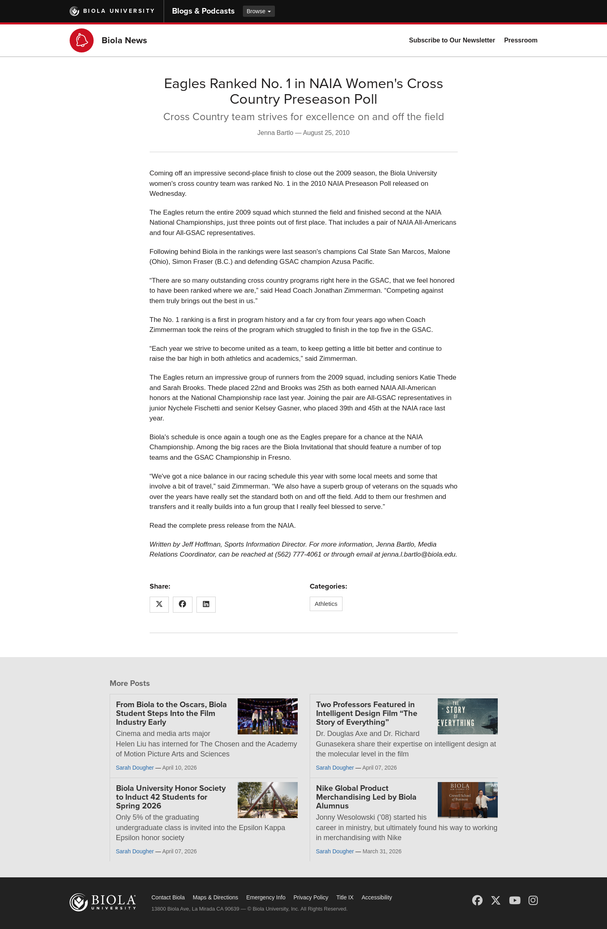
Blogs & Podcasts (203, 11)
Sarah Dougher (135, 767)
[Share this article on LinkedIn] (206, 605)
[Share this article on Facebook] (182, 605)
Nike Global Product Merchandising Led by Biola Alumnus (366, 797)
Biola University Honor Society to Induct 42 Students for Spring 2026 (171, 797)
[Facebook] (477, 901)
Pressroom (521, 40)
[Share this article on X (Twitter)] (159, 605)
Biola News (124, 40)
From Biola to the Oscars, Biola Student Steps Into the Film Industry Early (171, 713)
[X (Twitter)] (496, 901)
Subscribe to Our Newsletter (452, 40)
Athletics (326, 603)
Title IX (345, 897)
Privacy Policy (310, 897)
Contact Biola (168, 897)
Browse (259, 11)
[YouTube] (515, 901)
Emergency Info (265, 897)
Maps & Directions (215, 897)
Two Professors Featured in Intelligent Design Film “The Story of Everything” (366, 713)
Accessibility (377, 897)
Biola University (119, 11)
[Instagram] (533, 901)
